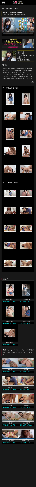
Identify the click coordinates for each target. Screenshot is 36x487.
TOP (3, 8)
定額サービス (10, 8)
